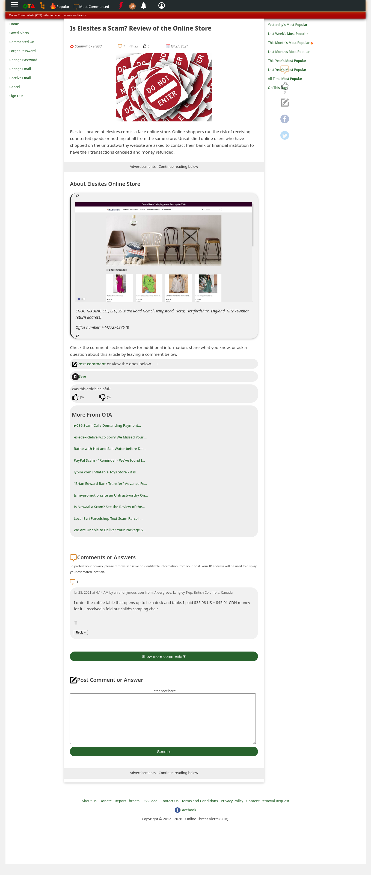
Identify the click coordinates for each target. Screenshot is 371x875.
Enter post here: (164, 691)
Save (79, 376)
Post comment (89, 363)
